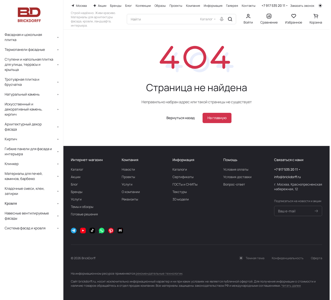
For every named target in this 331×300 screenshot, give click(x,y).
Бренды (76, 192)
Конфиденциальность (287, 258)
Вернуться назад (180, 117)
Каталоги (179, 169)
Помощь (230, 159)
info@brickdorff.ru (287, 177)
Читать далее (291, 285)
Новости (128, 169)
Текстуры (179, 192)
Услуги (76, 199)
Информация (183, 159)
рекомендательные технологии (159, 273)
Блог (74, 184)
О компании (131, 192)
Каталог (77, 169)
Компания (130, 159)
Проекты (128, 177)
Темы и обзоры (82, 206)
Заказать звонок (302, 6)
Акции (75, 177)
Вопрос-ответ (234, 184)
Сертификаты (182, 177)
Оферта (316, 258)
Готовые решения (84, 214)
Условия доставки (237, 177)
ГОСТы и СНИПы (184, 184)
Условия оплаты (235, 169)
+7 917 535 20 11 (273, 5)
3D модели (180, 199)
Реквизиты (130, 199)
